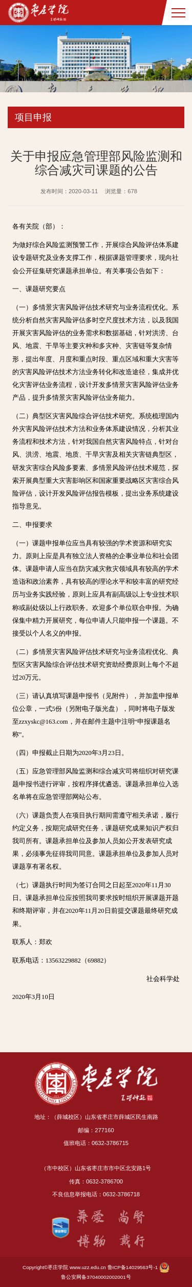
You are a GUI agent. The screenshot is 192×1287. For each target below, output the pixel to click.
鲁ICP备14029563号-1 (133, 1267)
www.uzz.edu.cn (88, 1267)
